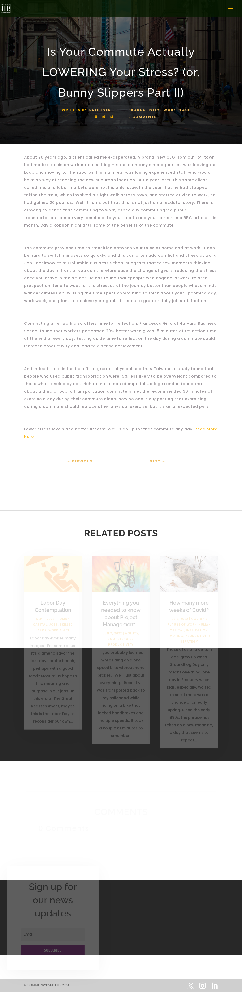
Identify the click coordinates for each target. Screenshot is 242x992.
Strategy (189, 644)
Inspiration (197, 633)
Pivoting (175, 639)
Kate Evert (101, 110)
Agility (131, 636)
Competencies (120, 642)
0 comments (142, 116)
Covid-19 (199, 622)
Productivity (144, 110)
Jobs (53, 627)
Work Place (177, 110)
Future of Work (182, 627)
